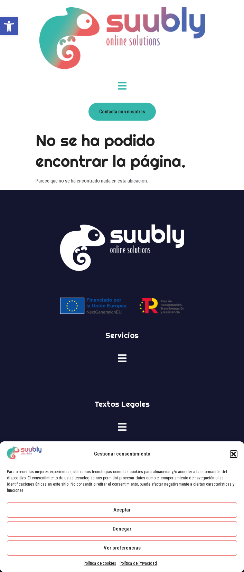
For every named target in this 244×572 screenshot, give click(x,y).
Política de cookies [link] (100, 563)
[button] (233, 454)
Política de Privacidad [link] (138, 563)
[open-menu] (122, 87)
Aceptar (122, 510)
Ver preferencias (122, 548)
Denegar (122, 529)
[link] (9, 26)
